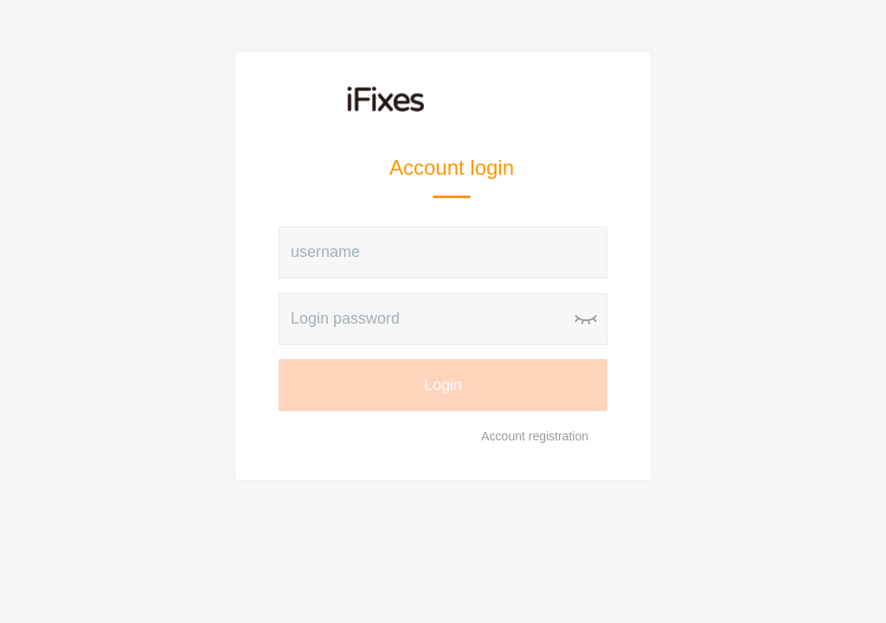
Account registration (534, 436)
